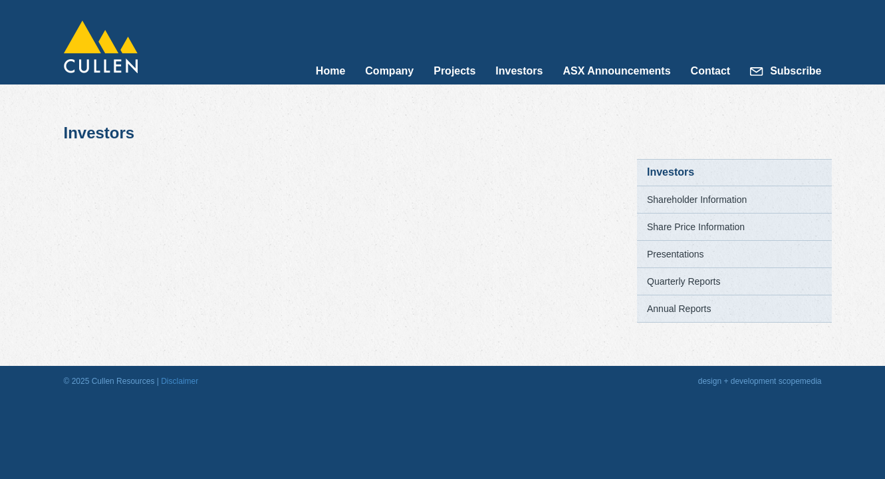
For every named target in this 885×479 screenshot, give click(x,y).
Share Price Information (696, 227)
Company (389, 71)
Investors (519, 71)
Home (330, 71)
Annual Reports (679, 308)
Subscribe (795, 71)
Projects (454, 71)
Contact (711, 71)
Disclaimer (179, 381)
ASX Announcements (616, 71)
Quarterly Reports (683, 281)
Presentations (675, 254)
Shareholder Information (697, 199)
